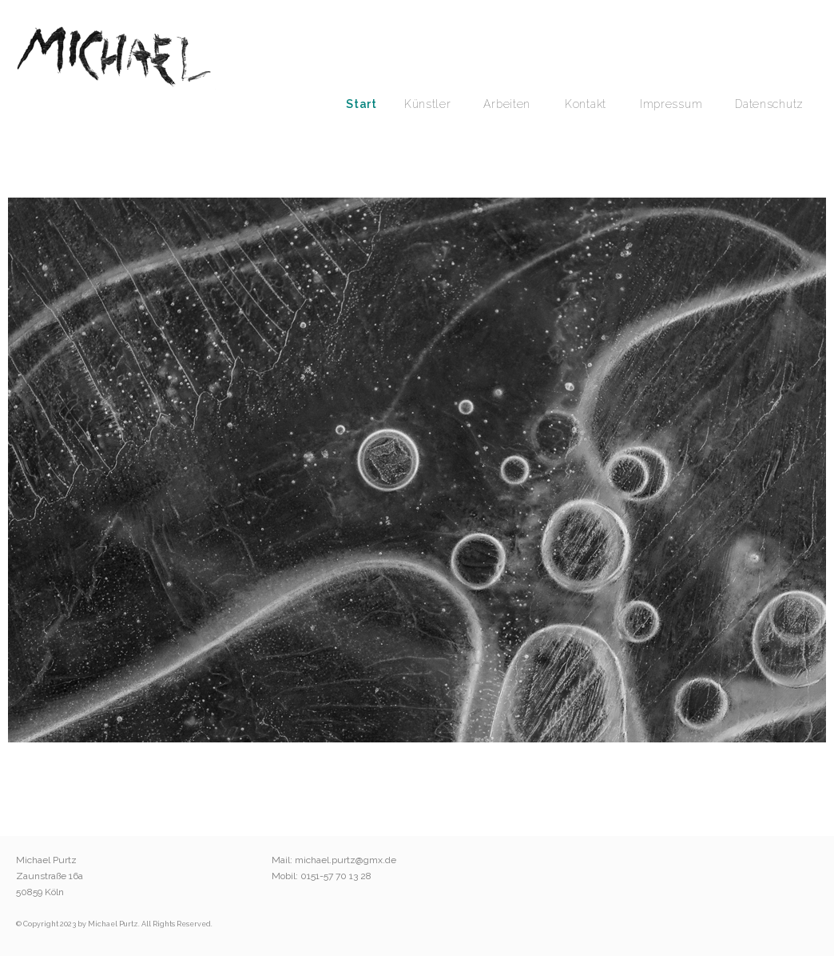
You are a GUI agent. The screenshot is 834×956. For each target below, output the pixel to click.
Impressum (671, 104)
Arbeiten (506, 104)
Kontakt (585, 104)
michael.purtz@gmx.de (345, 860)
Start (361, 104)
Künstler (427, 104)
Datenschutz (769, 104)
